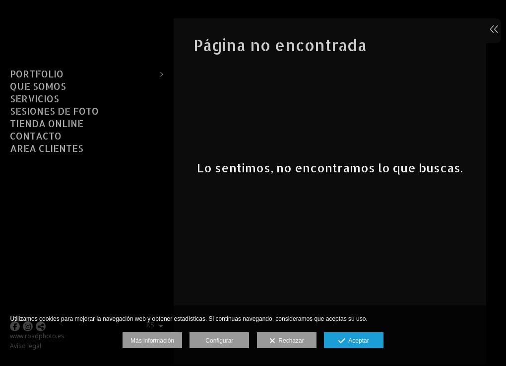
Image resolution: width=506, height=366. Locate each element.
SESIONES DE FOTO (54, 111)
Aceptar (353, 341)
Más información (152, 340)
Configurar (219, 340)
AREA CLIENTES (46, 148)
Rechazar (286, 341)
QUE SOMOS (38, 86)
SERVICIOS (34, 99)
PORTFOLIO (36, 74)
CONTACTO (36, 136)
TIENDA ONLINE (46, 124)
